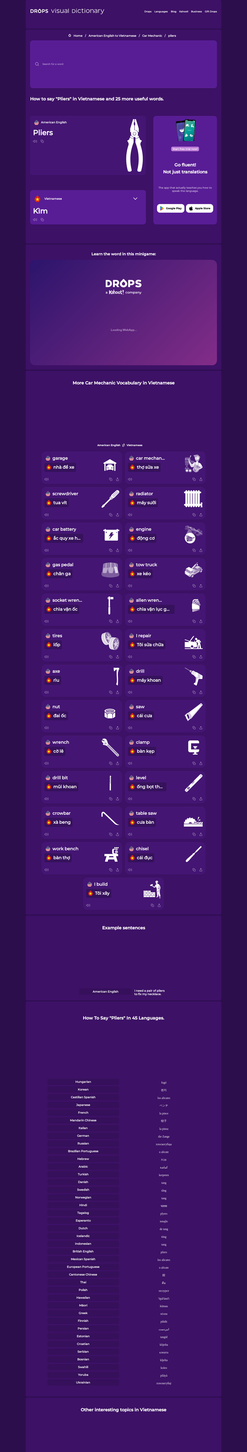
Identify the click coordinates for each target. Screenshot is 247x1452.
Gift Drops (211, 11)
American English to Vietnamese (112, 35)
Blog (173, 11)
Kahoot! (183, 11)
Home (78, 35)
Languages (161, 11)
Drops (147, 11)
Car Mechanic (152, 35)
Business (196, 11)
